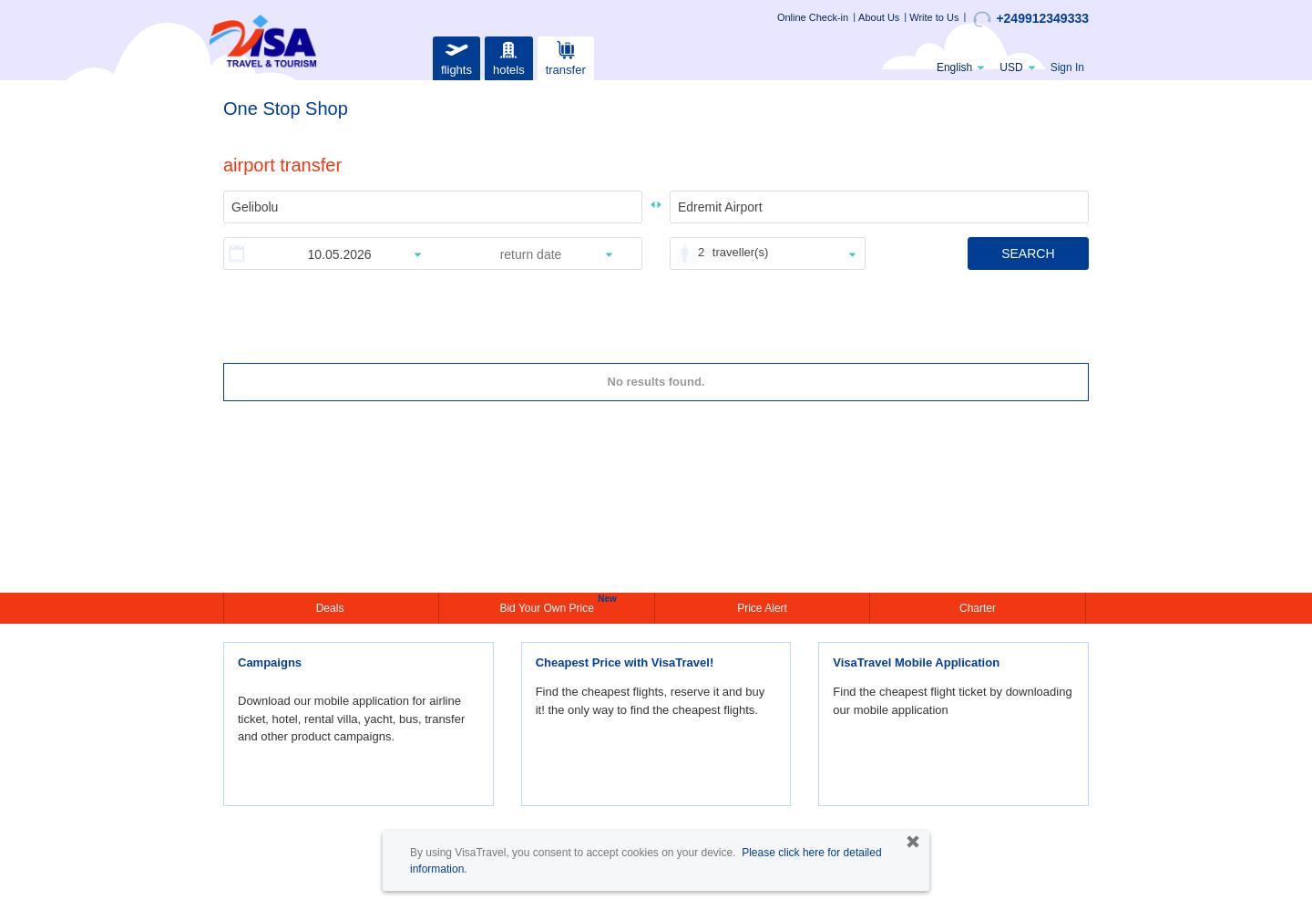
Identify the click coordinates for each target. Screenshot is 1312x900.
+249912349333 (1031, 19)
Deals (331, 608)
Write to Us (933, 17)
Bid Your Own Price (548, 606)
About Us (878, 17)
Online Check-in (812, 17)
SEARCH (1027, 253)
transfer (566, 56)
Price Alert (762, 608)
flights (456, 56)
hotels (508, 56)
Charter (977, 608)
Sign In (1067, 67)
